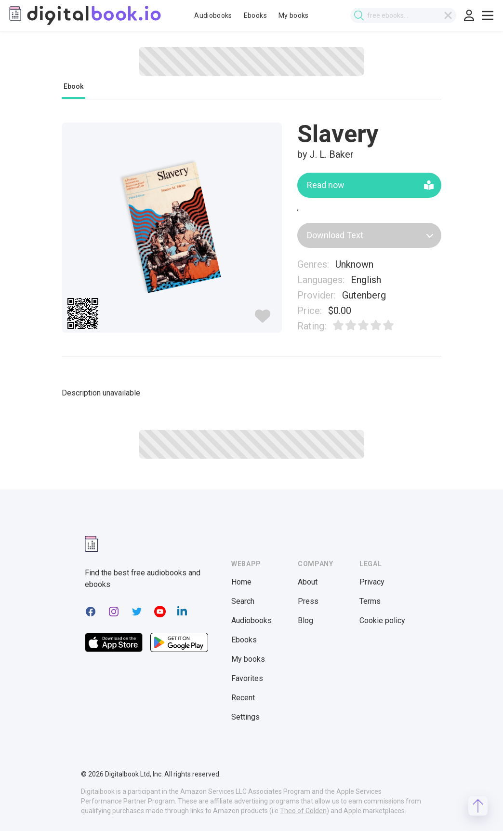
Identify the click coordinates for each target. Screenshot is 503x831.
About (308, 581)
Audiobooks (213, 15)
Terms (370, 601)
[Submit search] (359, 16)
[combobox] (403, 15)
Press (308, 601)
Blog (305, 620)
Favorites (247, 678)
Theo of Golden (303, 811)
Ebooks (255, 15)
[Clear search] (448, 15)
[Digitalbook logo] (84, 15)
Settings (245, 717)
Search (242, 601)
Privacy (371, 581)
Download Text (370, 235)
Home (241, 581)
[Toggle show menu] (487, 15)
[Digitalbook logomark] (91, 544)
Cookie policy (382, 620)
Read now (370, 185)
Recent (243, 697)
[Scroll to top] (478, 806)
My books (293, 15)
